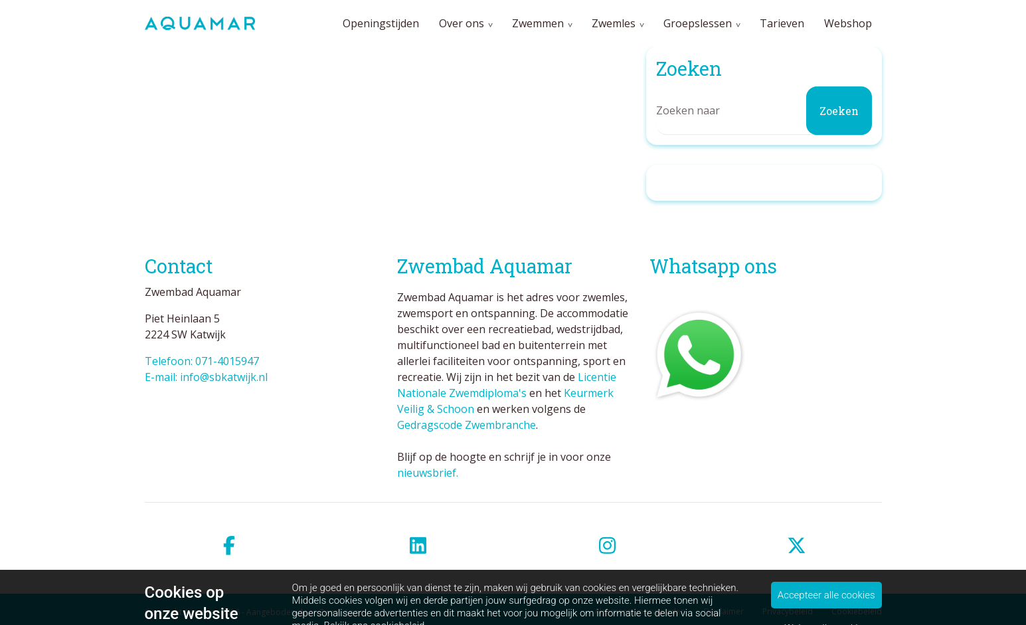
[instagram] (608, 545)
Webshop (848, 23)
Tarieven (782, 23)
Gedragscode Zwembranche (466, 425)
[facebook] (229, 545)
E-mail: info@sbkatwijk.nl (206, 377)
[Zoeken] (764, 110)
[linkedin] (418, 545)
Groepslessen (697, 23)
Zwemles (614, 23)
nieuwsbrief (426, 472)
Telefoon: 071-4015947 (202, 361)
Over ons (461, 23)
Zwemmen (538, 23)
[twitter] (797, 545)
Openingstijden (381, 23)
